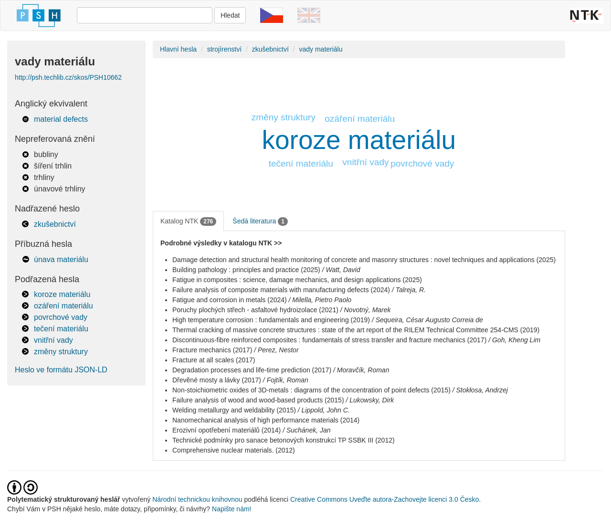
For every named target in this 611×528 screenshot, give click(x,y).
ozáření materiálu (63, 306)
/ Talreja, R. (409, 290)
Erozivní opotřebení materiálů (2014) (226, 430)
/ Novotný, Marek (365, 310)
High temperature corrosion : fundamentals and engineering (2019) (271, 320)
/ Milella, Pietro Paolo (320, 300)
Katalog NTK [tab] (188, 221)
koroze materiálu (62, 294)
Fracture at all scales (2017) (213, 360)
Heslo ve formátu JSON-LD (61, 370)
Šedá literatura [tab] (260, 221)
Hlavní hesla (178, 49)
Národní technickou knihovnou (197, 499)
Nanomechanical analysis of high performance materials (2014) (265, 420)
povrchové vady (60, 317)
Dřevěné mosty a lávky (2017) (216, 380)
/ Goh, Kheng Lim (514, 340)
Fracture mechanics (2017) (212, 350)
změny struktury (61, 352)
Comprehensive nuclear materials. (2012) (233, 450)
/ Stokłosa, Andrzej (480, 390)
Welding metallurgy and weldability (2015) (234, 410)
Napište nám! (231, 509)
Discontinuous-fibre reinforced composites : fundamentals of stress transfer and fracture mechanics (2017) (329, 340)
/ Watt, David (341, 270)
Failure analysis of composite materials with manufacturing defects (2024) (281, 290)
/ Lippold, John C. (324, 410)
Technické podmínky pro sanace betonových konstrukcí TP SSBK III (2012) (283, 440)
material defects (61, 119)
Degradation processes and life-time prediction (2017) (251, 370)
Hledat (230, 15)
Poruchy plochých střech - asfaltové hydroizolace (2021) (255, 310)
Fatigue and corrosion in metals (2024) (229, 300)
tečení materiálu (61, 329)
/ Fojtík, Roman (285, 380)
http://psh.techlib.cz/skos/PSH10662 (68, 77)
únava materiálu (61, 259)
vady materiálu (320, 49)
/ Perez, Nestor (276, 350)
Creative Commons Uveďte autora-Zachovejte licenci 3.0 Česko (384, 499)
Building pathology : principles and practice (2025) (246, 270)
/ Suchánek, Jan (306, 430)
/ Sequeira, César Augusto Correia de (427, 320)
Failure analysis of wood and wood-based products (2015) (258, 400)
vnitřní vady (53, 340)
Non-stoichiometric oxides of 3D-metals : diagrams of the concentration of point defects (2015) (311, 390)
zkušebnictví (55, 224)
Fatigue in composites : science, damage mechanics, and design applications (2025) (297, 280)
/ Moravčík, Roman (361, 370)
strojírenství (224, 49)
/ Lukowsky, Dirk (370, 400)
